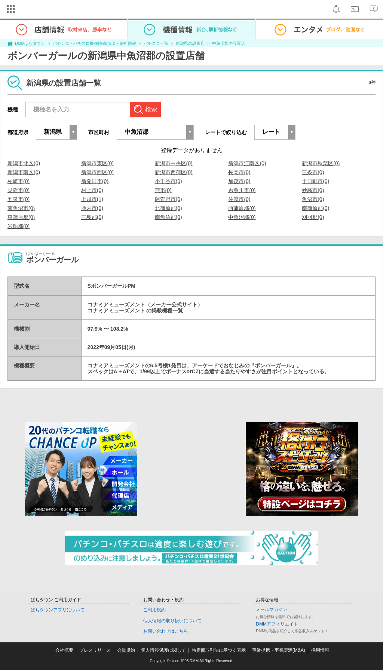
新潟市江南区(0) (247, 163)
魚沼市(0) (313, 199)
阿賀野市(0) (168, 199)
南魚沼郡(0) (168, 217)
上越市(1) (92, 199)
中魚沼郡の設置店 (228, 43)
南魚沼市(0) (21, 208)
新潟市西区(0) (97, 172)
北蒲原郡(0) (168, 208)
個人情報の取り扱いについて (172, 620)
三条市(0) (313, 172)
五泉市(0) (18, 199)
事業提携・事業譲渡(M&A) (278, 650)
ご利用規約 (154, 609)
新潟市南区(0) (23, 172)
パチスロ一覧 (156, 43)
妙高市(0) (313, 190)
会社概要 (64, 650)
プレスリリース (95, 650)
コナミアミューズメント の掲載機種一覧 (135, 311)
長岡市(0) (239, 172)
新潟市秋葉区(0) (321, 163)
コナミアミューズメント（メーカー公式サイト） (145, 305)
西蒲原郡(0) (241, 208)
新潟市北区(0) (23, 163)
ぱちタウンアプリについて (58, 609)
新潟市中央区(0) (174, 163)
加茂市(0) (239, 181)
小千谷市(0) (168, 181)
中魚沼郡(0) (241, 217)
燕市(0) (163, 190)
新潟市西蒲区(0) (174, 172)
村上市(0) (92, 190)
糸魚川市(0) (241, 190)
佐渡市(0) (239, 199)
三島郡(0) (92, 217)
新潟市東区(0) (97, 163)
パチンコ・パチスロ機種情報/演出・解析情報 (94, 43)
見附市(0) (18, 190)
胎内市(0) (92, 208)
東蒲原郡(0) (21, 217)
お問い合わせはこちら (165, 631)
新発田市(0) (94, 181)
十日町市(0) (315, 181)
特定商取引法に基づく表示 (219, 650)
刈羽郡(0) (313, 217)
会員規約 (126, 650)
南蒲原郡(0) (315, 208)
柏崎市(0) (18, 181)
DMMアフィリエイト (277, 624)
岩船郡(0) (18, 226)
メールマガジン (271, 609)
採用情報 (320, 650)
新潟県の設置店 (190, 43)
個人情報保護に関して (163, 650)
